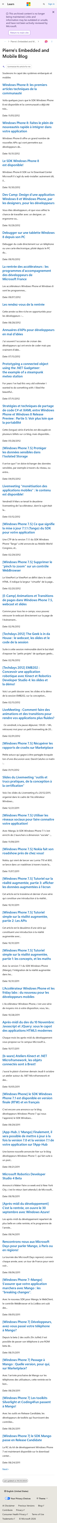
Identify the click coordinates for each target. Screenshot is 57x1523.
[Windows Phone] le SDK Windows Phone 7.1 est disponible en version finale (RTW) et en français (27, 1098)
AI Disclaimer (8, 1505)
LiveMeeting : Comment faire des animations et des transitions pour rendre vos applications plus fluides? (28, 713)
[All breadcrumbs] (5, 41)
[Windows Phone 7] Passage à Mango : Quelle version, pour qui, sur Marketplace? (26, 1363)
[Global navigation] (3, 4)
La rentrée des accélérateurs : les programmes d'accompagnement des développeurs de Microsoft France (26, 272)
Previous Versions (26, 1505)
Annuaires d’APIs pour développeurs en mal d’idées (28, 332)
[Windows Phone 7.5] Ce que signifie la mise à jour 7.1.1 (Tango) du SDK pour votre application (28, 528)
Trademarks (7, 1518)
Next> (5, 1469)
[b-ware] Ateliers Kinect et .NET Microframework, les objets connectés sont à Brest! (24, 1060)
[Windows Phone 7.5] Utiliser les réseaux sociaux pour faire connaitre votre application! (28, 819)
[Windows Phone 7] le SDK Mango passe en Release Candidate (26, 1438)
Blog (40, 1505)
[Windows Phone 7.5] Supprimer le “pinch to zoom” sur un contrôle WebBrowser (27, 566)
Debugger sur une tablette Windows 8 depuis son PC (28, 234)
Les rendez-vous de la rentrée (23, 304)
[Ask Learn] (46, 41)
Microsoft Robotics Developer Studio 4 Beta (23, 1176)
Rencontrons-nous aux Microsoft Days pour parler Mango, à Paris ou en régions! (27, 1245)
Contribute (7, 1510)
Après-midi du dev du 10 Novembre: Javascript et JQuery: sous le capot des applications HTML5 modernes (28, 1026)
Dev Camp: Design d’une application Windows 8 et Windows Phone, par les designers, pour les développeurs (28, 198)
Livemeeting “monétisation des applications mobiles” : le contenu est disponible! (26, 490)
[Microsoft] (29, 4)
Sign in (51, 3)
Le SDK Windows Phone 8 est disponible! (20, 163)
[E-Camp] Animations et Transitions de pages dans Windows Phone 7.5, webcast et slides (27, 599)
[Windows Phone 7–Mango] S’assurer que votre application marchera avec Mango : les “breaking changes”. (24, 1285)
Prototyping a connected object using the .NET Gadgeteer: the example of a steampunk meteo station (25, 369)
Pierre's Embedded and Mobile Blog (24, 41)
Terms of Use (38, 1514)
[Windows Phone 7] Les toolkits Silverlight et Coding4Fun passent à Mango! (26, 1402)
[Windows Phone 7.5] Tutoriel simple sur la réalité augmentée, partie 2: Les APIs (25, 916)
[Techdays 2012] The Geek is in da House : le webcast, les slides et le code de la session (26, 637)
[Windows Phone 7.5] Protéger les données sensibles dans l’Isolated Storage (24, 452)
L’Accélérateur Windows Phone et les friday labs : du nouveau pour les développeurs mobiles (28, 992)
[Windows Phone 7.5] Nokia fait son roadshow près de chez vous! (28, 851)
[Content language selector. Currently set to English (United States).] (16, 1491)
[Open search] (44, 4)
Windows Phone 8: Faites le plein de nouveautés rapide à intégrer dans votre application (27, 126)
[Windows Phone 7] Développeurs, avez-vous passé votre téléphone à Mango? (27, 1325)
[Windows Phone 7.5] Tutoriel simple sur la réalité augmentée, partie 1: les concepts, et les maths (26, 954)
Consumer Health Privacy (14, 1514)
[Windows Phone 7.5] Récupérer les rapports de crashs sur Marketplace (27, 745)
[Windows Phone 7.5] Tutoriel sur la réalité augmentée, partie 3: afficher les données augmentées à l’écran (28, 882)
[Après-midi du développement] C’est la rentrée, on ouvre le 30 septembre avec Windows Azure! (26, 1207)
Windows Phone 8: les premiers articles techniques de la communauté (24, 88)
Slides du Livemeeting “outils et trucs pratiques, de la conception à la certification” (27, 781)
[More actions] (52, 41)
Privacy (19, 1510)
